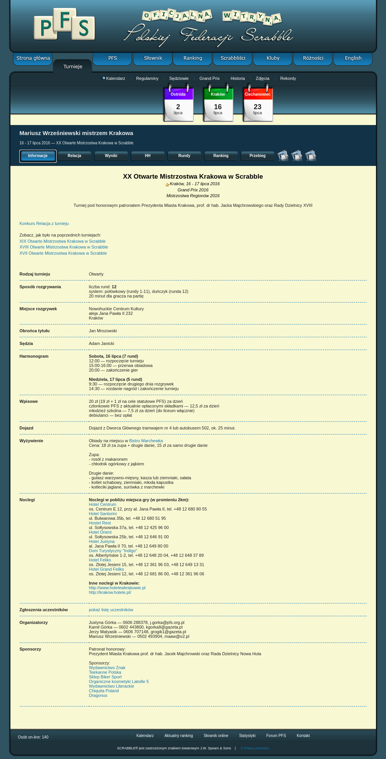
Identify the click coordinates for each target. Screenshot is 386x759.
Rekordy (288, 78)
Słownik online (216, 736)
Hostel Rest (100, 523)
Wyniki (111, 156)
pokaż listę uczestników (111, 609)
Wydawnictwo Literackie (111, 686)
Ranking (220, 156)
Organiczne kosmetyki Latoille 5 (119, 681)
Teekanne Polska (105, 672)
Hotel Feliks (100, 560)
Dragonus (98, 695)
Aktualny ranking (178, 736)
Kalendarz (113, 78)
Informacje (38, 156)
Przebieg (257, 156)
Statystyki (247, 736)
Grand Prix (209, 78)
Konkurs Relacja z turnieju (44, 223)
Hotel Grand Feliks (106, 569)
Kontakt (303, 736)
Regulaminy (147, 78)
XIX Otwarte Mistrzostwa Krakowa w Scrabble (63, 241)
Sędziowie (179, 78)
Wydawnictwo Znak (107, 667)
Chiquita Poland (104, 690)
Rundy (184, 156)
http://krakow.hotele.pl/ (110, 592)
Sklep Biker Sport (105, 676)
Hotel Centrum (102, 504)
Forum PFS (276, 736)
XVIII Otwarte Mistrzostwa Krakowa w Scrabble (64, 247)
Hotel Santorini (103, 513)
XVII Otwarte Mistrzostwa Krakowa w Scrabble (63, 253)
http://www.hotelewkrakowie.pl (117, 587)
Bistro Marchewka (146, 440)
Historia (238, 78)
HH (147, 156)
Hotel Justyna (102, 541)
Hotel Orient (100, 532)
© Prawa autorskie (255, 748)
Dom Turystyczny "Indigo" (113, 550)
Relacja (74, 156)
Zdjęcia (262, 78)
